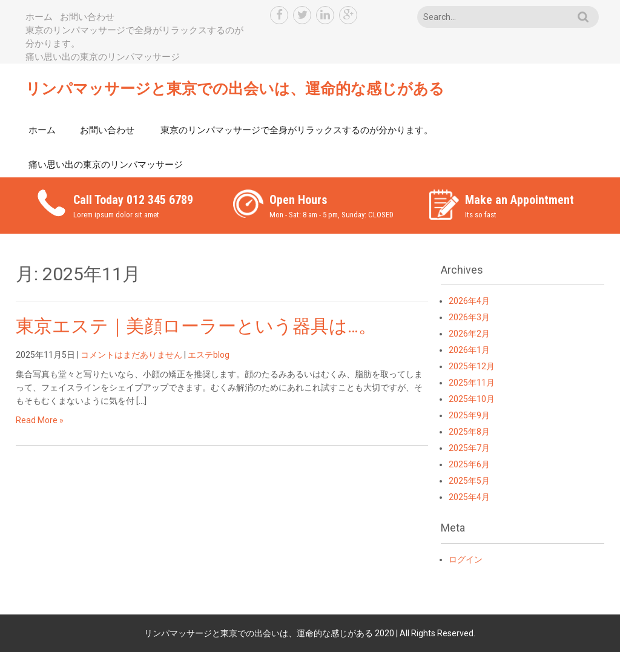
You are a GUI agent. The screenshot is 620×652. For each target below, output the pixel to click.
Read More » (40, 420)
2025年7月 (469, 448)
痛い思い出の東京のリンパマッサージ (102, 56)
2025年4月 (469, 497)
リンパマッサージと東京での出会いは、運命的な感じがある (234, 88)
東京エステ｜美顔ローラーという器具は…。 (196, 326)
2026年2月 (469, 333)
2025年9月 (469, 415)
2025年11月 (472, 382)
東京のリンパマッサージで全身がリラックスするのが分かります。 (296, 130)
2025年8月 (469, 431)
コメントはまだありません (131, 355)
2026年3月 (469, 317)
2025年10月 (472, 399)
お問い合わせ (87, 17)
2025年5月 (469, 481)
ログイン (466, 559)
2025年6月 (469, 464)
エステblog (208, 355)
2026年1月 (469, 350)
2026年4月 (469, 301)
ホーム (39, 17)
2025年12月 (472, 366)
